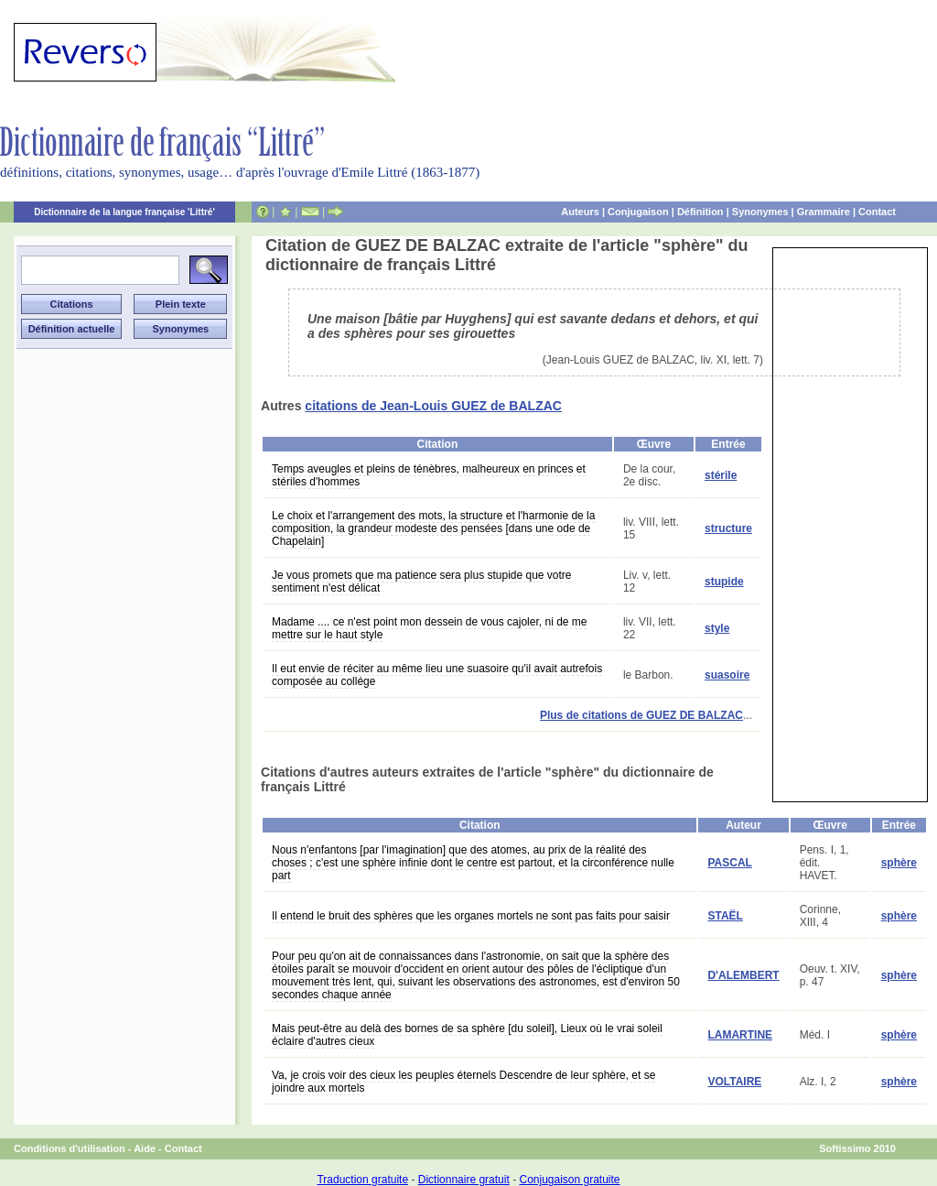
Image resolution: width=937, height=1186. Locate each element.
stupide (724, 581)
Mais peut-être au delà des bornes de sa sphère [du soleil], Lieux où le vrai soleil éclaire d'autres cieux (467, 1035)
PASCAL (729, 862)
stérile (721, 475)
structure (728, 528)
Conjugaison (638, 211)
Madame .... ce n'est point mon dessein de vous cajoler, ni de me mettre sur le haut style (429, 628)
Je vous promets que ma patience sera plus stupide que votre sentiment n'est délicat (422, 581)
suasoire (727, 675)
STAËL (724, 915)
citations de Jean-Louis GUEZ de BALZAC (433, 405)
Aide (145, 1148)
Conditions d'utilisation (69, 1148)
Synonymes (760, 211)
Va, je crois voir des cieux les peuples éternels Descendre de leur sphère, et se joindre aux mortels (463, 1081)
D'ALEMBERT (743, 975)
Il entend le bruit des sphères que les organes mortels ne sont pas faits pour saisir (471, 915)
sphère (899, 862)
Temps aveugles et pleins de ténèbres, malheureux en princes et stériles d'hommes (429, 475)
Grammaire (823, 211)
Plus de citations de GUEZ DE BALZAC (641, 715)
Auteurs (580, 211)
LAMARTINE (739, 1034)
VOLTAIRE (734, 1081)
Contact (877, 211)
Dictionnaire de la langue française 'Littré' (124, 212)
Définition (700, 211)
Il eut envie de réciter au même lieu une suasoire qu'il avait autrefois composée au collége (437, 675)
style (717, 628)
